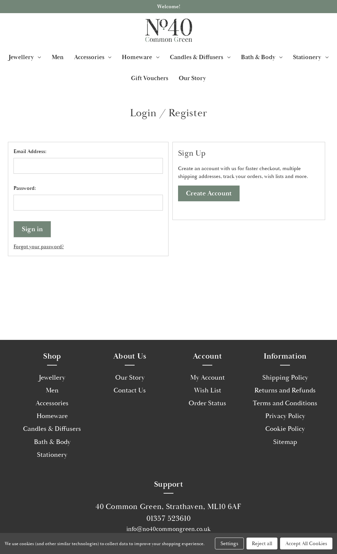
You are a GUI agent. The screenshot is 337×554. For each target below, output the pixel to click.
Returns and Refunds (285, 390)
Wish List (207, 390)
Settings (229, 543)
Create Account (209, 193)
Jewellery (25, 57)
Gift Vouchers (149, 78)
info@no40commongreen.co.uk (168, 529)
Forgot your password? (38, 246)
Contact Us (130, 390)
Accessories (93, 57)
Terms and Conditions (285, 403)
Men (58, 57)
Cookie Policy (285, 429)
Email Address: (29, 151)
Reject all (262, 543)
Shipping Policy (285, 377)
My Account (207, 377)
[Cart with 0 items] (324, 30)
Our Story (192, 78)
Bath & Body (262, 57)
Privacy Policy (285, 416)
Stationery (310, 57)
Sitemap (285, 442)
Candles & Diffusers (200, 57)
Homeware (140, 57)
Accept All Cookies (306, 543)
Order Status (207, 403)
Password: (24, 188)
